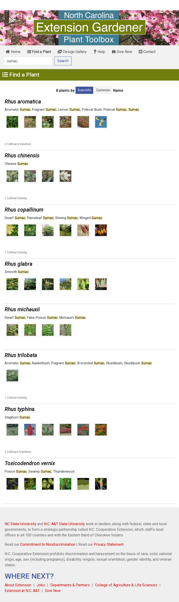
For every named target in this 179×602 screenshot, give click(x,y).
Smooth (17, 272)
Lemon (69, 110)
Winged (90, 218)
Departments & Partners (70, 585)
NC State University (20, 524)
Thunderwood (63, 472)
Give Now (122, 52)
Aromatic (18, 110)
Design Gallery (72, 52)
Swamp (40, 472)
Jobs (41, 585)
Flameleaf (40, 218)
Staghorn (17, 417)
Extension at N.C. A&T (22, 590)
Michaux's (72, 318)
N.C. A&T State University (64, 524)
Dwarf (15, 218)
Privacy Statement (109, 544)
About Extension (18, 585)
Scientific (84, 90)
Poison (16, 472)
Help (99, 52)
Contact (147, 52)
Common (103, 90)
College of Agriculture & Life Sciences (126, 585)
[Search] (28, 61)
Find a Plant (39, 52)
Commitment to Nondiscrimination (47, 544)
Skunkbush (114, 363)
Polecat (115, 110)
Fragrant (44, 110)
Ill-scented (90, 363)
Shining (66, 218)
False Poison (42, 318)
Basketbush (41, 363)
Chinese (16, 164)
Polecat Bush (92, 110)
